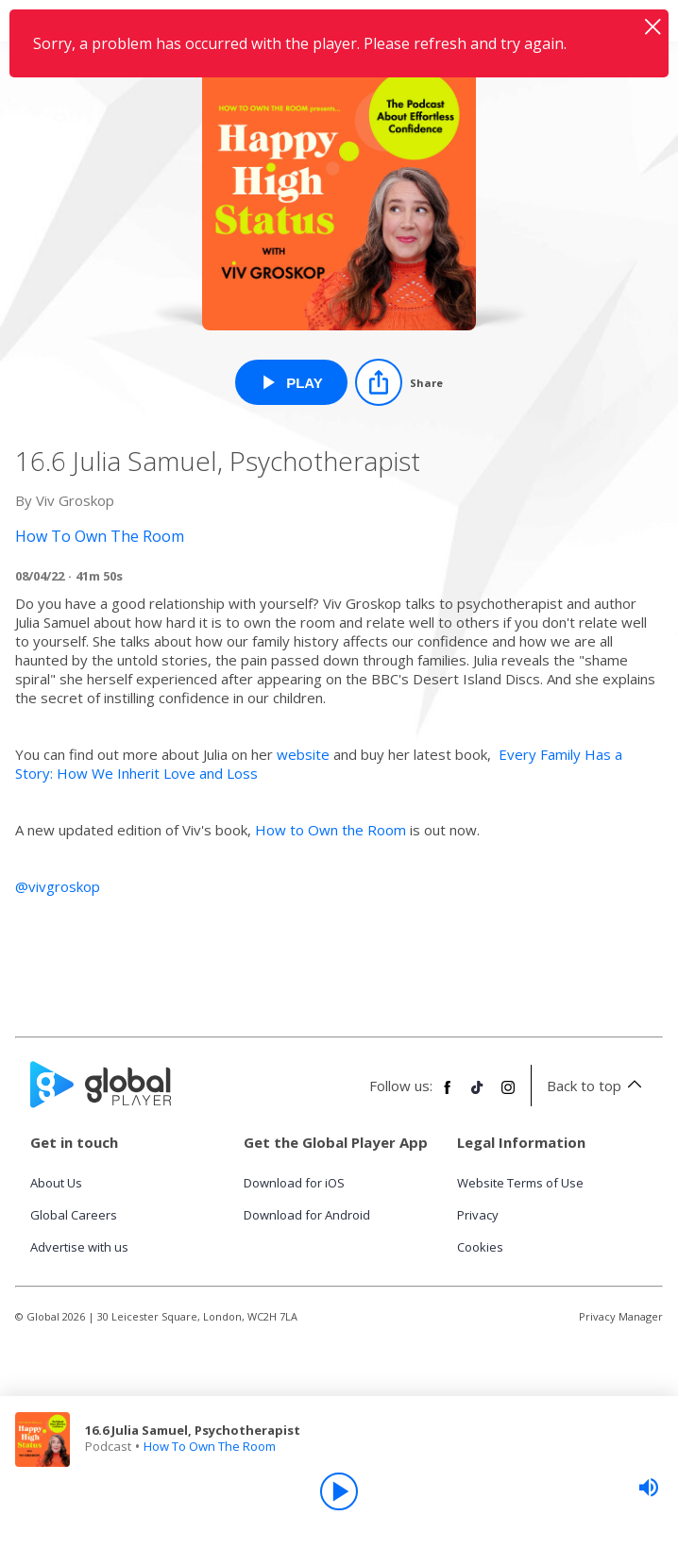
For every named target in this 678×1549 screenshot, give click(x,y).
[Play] (339, 1491)
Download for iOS (294, 1182)
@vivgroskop (57, 886)
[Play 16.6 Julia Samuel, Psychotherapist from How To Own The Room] (291, 382)
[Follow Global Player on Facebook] (447, 1095)
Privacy (478, 1214)
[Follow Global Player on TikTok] (478, 1095)
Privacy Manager (621, 1316)
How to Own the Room (330, 829)
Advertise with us (79, 1246)
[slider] (649, 1488)
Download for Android (307, 1214)
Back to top (597, 1085)
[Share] (399, 382)
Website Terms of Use (520, 1182)
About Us (56, 1182)
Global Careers (73, 1214)
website (303, 754)
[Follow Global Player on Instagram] (508, 1095)
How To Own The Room (210, 1446)
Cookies (480, 1246)
